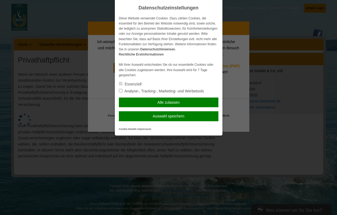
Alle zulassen (168, 102)
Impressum (144, 128)
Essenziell (130, 84)
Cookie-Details (128, 128)
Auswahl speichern (169, 116)
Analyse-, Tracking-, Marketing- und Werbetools (161, 91)
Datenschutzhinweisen (157, 49)
